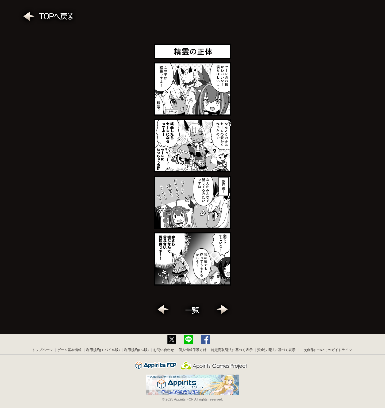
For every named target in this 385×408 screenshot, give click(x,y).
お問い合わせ (163, 350)
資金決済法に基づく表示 (276, 350)
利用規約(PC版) (136, 350)
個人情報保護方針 (192, 350)
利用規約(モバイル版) (103, 350)
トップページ (42, 350)
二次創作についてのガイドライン (326, 350)
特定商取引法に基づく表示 (232, 350)
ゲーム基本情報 (69, 350)
